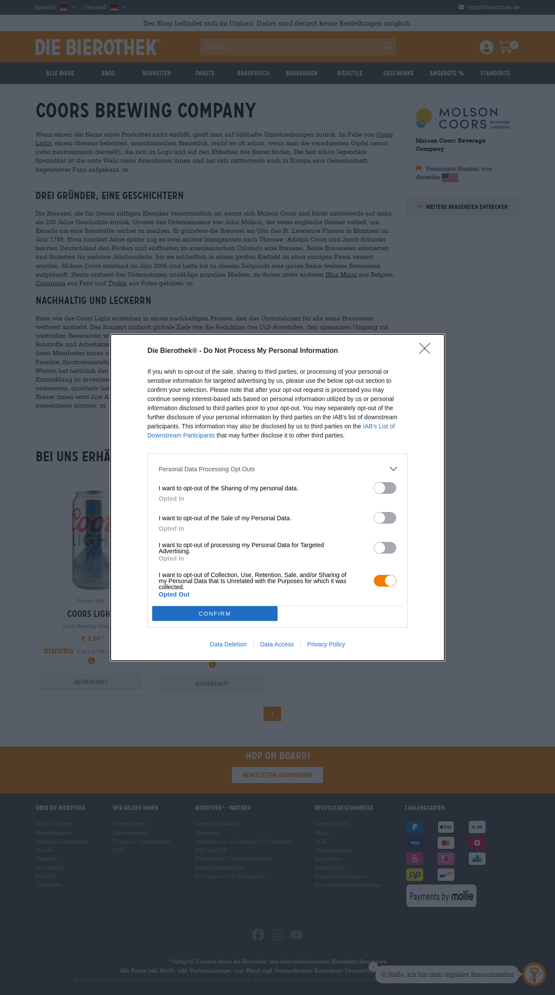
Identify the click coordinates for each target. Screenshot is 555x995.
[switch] (385, 488)
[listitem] (277, 468)
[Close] (427, 351)
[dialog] (277, 497)
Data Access (277, 644)
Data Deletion (228, 644)
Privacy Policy (326, 644)
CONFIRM (215, 613)
